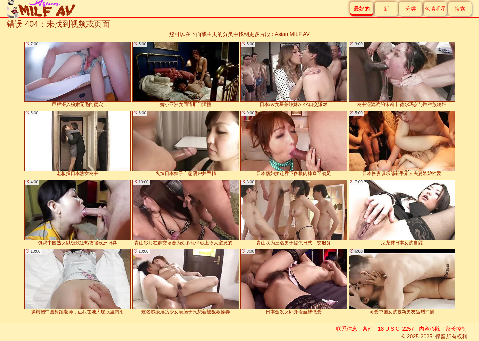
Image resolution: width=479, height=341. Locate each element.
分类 (410, 9)
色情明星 (435, 9)
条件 (367, 329)
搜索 (460, 9)
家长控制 (456, 329)
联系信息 (346, 329)
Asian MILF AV (292, 34)
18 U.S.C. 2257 (396, 329)
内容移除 (429, 329)
